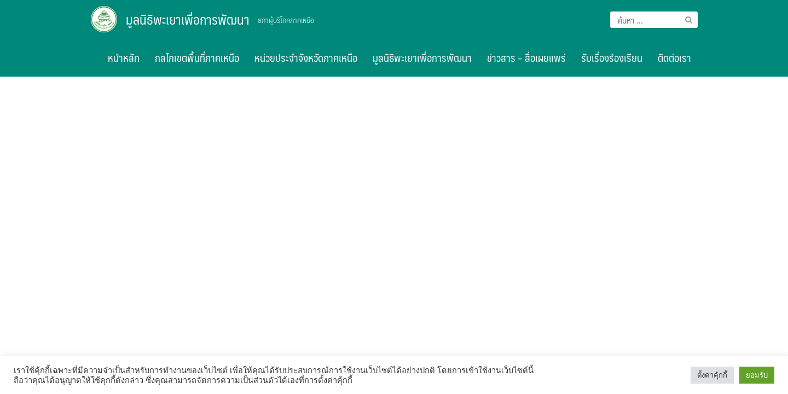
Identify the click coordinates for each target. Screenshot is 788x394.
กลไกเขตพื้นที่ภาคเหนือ (197, 57)
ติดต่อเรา (674, 57)
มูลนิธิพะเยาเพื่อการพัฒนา (188, 19)
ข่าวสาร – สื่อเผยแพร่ (526, 57)
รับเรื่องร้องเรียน (611, 57)
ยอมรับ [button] (757, 375)
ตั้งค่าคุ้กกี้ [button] (712, 375)
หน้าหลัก (124, 57)
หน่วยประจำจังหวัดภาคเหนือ (305, 57)
